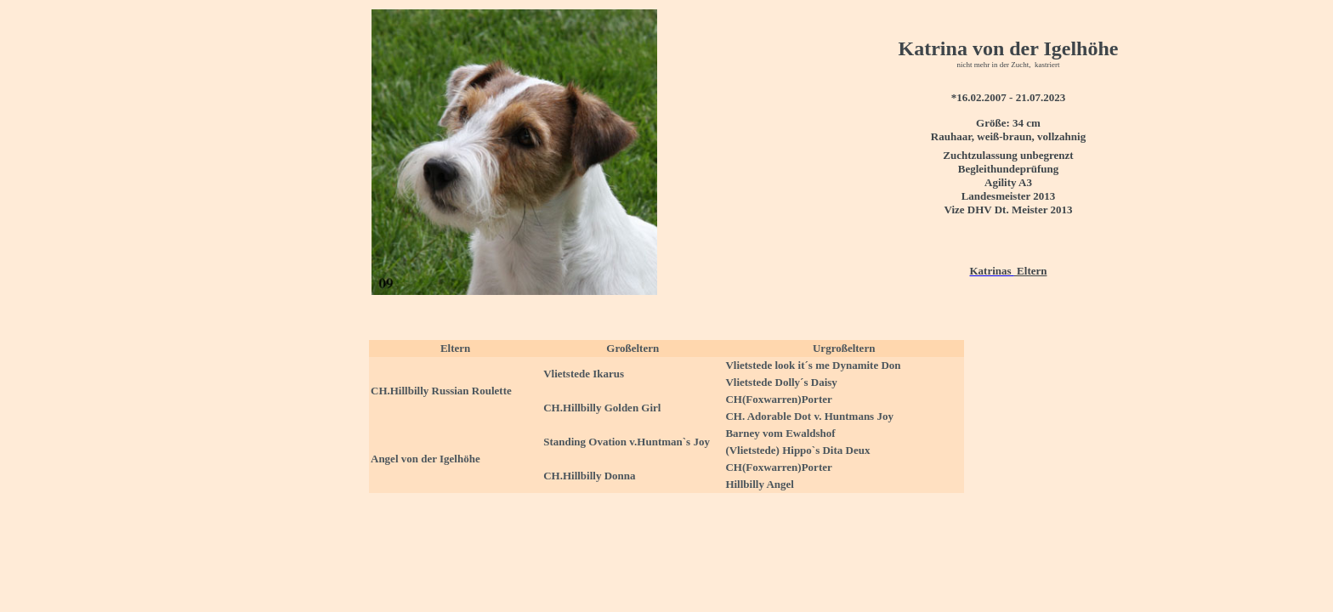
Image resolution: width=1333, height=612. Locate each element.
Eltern (1030, 270)
